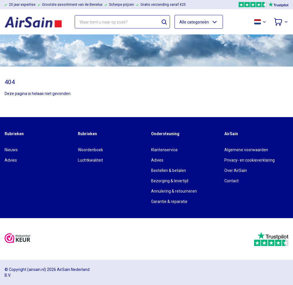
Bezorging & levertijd (169, 181)
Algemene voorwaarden (246, 150)
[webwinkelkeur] (17, 239)
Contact (231, 181)
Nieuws (11, 150)
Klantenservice (164, 150)
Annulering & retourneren (174, 191)
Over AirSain (235, 170)
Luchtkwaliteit (90, 160)
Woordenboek (90, 150)
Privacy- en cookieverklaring (249, 160)
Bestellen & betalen (168, 170)
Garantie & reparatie (169, 201)
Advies (11, 160)
